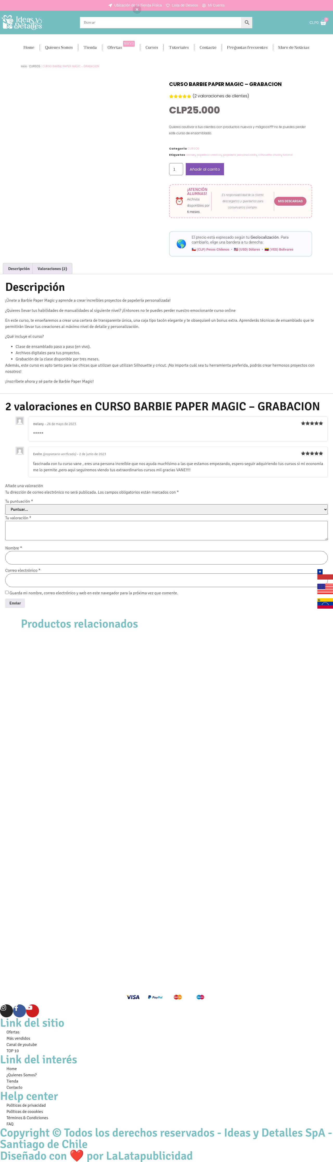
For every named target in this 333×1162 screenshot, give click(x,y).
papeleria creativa (209, 155)
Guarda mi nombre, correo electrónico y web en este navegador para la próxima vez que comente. (94, 593)
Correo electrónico (23, 570)
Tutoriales (179, 47)
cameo (190, 155)
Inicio (24, 66)
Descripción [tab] (19, 268)
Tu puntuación (19, 501)
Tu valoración (18, 518)
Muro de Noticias (293, 47)
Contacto (208, 47)
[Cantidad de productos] (176, 169)
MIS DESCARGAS (290, 201)
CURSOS (34, 66)
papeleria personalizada (240, 155)
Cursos (151, 47)
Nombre (13, 548)
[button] (137, 9)
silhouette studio (269, 155)
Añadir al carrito (205, 169)
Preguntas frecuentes (247, 47)
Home (29, 47)
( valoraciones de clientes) (221, 96)
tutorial (288, 155)
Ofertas (121, 45)
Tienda (90, 47)
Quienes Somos (59, 47)
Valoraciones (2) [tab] (52, 268)
